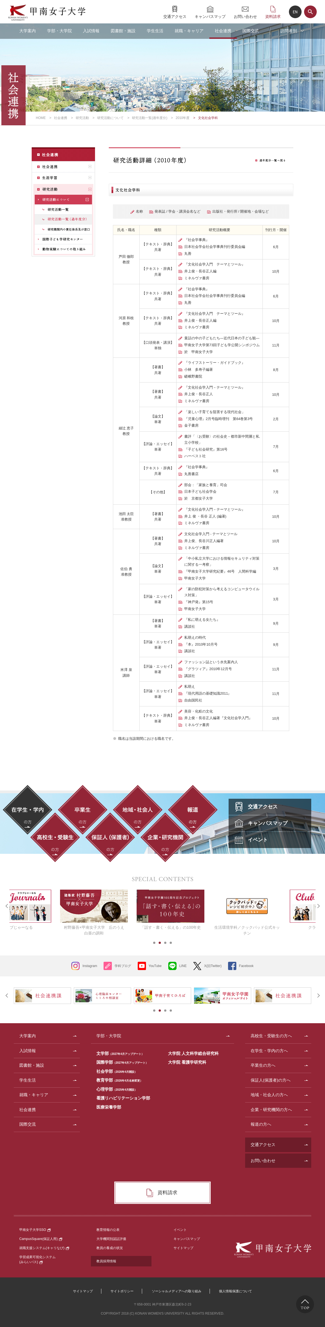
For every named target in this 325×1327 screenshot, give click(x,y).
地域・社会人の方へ (269, 1094)
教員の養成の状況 (109, 1248)
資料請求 (273, 16)
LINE (183, 966)
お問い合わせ (245, 16)
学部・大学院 (59, 30)
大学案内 (27, 30)
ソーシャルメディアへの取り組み (176, 1291)
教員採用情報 (106, 1261)
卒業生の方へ (263, 1065)
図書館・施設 (123, 30)
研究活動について (110, 118)
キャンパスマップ (210, 16)
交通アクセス (174, 16)
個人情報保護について (235, 1291)
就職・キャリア (189, 30)
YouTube (155, 966)
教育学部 (119, 1080)
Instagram (89, 966)
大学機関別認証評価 (111, 1239)
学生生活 (155, 30)
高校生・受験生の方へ (271, 1035)
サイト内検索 (310, 12)
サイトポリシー (122, 1291)
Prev (6, 906)
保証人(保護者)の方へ (271, 1080)
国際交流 (250, 30)
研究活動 (82, 118)
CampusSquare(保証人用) (40, 1239)
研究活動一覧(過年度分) (149, 118)
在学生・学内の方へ (269, 1050)
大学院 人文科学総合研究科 (193, 1053)
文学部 (120, 1053)
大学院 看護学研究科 (187, 1062)
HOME (41, 118)
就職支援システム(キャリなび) (44, 1248)
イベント (180, 1230)
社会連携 (223, 30)
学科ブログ (123, 966)
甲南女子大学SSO (35, 1230)
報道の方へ (261, 1124)
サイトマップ (183, 1248)
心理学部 (116, 1089)
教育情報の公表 (108, 1230)
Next (318, 906)
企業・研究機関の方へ (271, 1109)
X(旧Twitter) (212, 966)
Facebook (246, 966)
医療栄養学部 (108, 1107)
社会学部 (116, 1071)
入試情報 (91, 30)
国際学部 (122, 1062)
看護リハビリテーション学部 (123, 1098)
